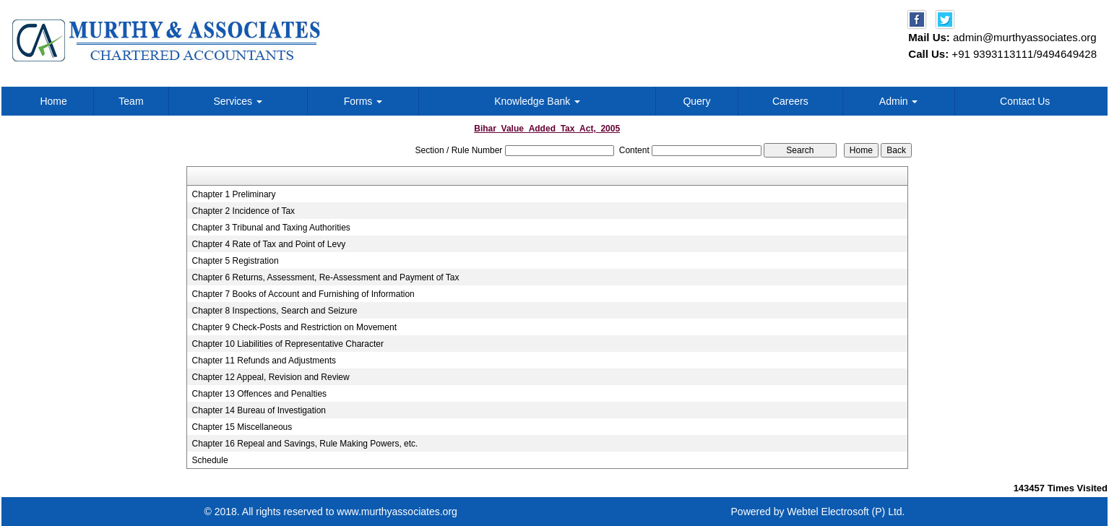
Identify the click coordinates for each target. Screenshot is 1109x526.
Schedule (210, 460)
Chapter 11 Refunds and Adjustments (264, 360)
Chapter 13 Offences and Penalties (259, 394)
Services (237, 101)
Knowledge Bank (537, 101)
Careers (790, 101)
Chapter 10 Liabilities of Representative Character (288, 344)
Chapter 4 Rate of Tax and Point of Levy (269, 244)
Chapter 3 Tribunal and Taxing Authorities (271, 228)
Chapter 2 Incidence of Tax (243, 211)
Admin (898, 101)
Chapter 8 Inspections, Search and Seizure (275, 311)
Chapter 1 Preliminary (234, 194)
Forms (363, 101)
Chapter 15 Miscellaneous (242, 427)
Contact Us (1025, 101)
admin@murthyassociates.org (1025, 37)
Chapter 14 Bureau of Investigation (259, 410)
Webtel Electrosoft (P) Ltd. (846, 511)
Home (53, 101)
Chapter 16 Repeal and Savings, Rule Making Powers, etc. (305, 444)
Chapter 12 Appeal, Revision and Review (271, 377)
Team (130, 101)
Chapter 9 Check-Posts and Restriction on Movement (294, 327)
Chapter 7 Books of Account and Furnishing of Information (303, 294)
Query (696, 101)
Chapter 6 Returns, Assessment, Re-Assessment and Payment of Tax (325, 277)
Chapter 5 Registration (235, 261)
